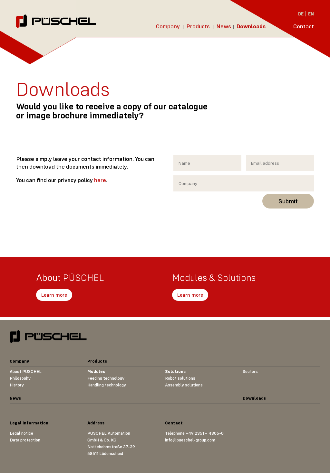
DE (301, 14)
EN (311, 14)
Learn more (54, 295)
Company (168, 26)
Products (198, 26)
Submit (288, 201)
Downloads (251, 26)
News (223, 26)
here (100, 180)
